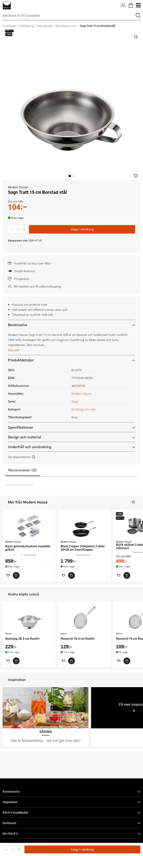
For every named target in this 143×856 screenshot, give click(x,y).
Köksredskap (44, 25)
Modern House (18, 187)
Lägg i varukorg (82, 229)
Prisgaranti (21, 278)
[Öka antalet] (24, 229)
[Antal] (18, 229)
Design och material (24, 437)
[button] (136, 176)
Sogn (75, 401)
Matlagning (27, 25)
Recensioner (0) (22, 470)
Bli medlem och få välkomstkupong (37, 286)
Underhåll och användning (29, 446)
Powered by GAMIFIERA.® (19, 484)
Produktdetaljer (21, 360)
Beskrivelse (17, 324)
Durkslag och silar (66, 25)
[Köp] (16, 575)
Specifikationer (20, 427)
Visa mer (14, 350)
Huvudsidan (10, 25)
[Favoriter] (8, 575)
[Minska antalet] (11, 229)
